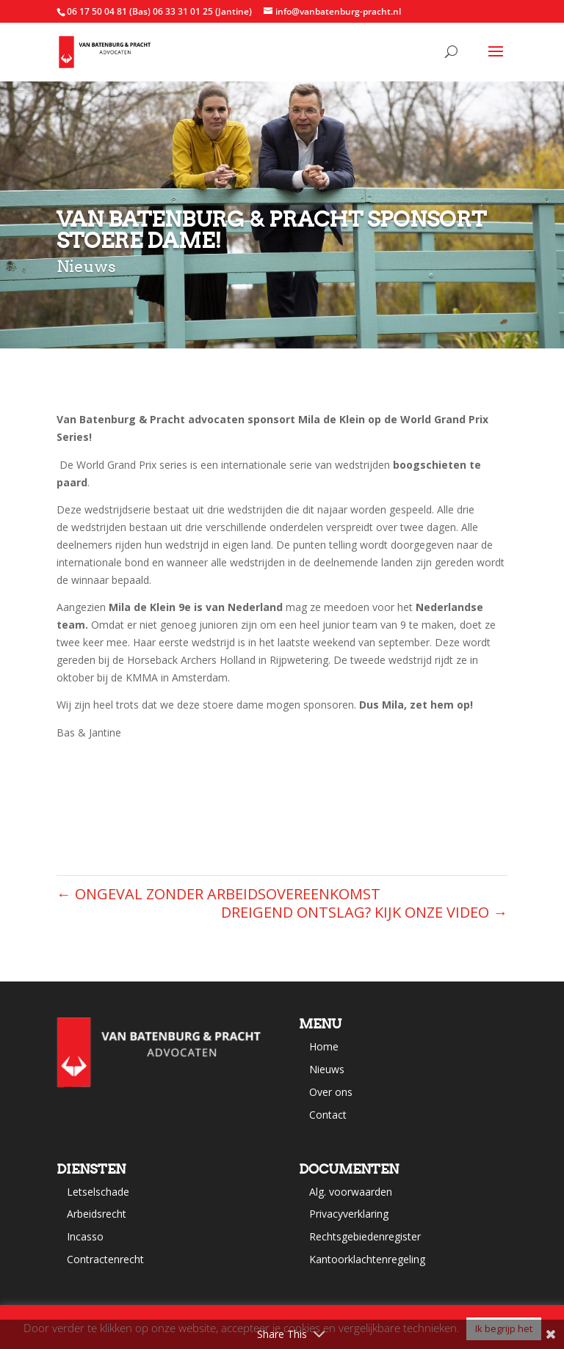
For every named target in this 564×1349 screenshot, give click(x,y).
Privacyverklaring (348, 1214)
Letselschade (98, 1192)
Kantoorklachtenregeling (367, 1259)
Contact (328, 1115)
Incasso (85, 1236)
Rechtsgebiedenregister (365, 1236)
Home (324, 1046)
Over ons (330, 1092)
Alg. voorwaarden (350, 1192)
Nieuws (326, 1069)
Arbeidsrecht (96, 1214)
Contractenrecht (105, 1259)
